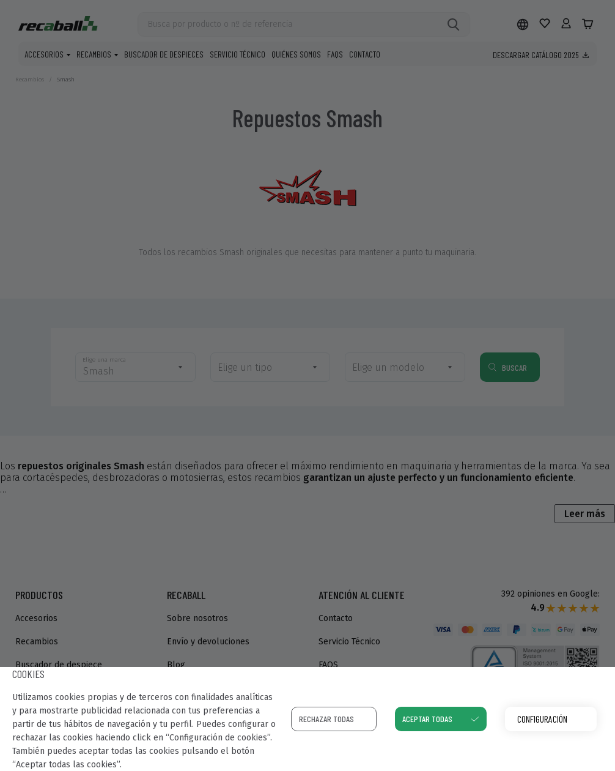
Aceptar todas (427, 718)
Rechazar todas (326, 718)
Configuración (542, 718)
